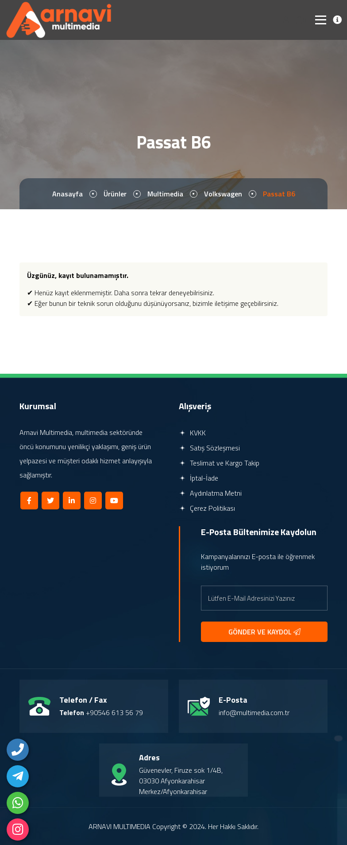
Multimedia (165, 193)
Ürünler (115, 193)
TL (272, 20)
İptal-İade (198, 478)
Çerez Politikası (207, 508)
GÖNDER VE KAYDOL (264, 631)
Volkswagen (223, 193)
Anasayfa (67, 193)
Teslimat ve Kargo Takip (219, 463)
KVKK (192, 432)
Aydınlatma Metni (210, 493)
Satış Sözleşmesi (209, 447)
